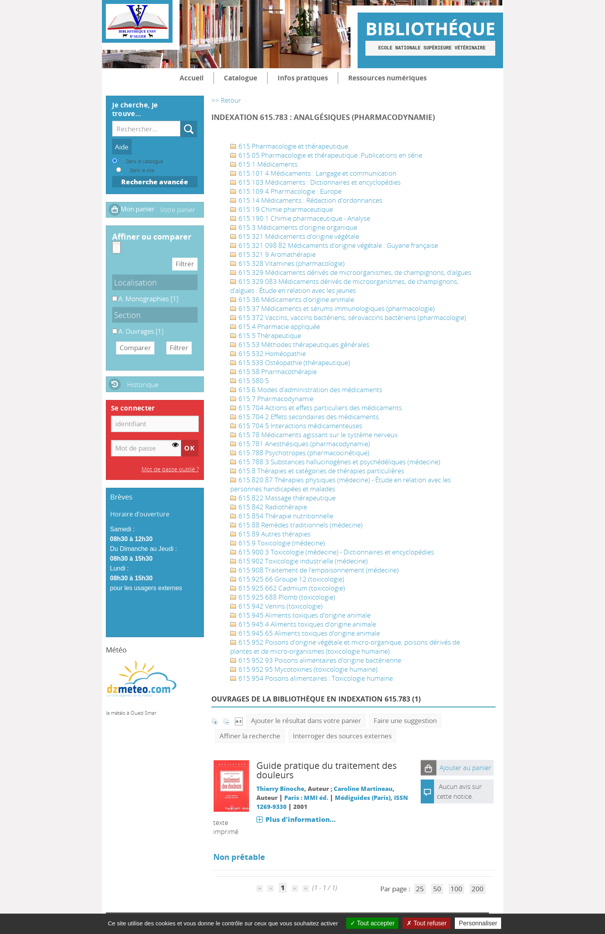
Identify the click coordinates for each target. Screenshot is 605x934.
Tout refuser (427, 923)
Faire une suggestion (405, 720)
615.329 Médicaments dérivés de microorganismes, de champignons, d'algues (350, 272)
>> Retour (226, 100)
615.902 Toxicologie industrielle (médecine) (299, 560)
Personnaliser (478, 923)
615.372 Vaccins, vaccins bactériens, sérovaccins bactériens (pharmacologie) (348, 317)
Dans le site (142, 170)
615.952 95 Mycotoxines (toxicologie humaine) (304, 669)
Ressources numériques (387, 77)
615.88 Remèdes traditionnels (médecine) (296, 524)
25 (420, 888)
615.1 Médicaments (264, 164)
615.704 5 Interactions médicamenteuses (296, 425)
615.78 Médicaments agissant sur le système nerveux (314, 434)
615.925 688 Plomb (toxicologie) (282, 596)
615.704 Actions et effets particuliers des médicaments (316, 407)
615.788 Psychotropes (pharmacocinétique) (299, 452)
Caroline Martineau (363, 788)
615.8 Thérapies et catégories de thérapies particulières (317, 470)
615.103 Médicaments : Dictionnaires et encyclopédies (315, 182)
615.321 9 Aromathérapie (273, 254)
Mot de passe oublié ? (170, 469)
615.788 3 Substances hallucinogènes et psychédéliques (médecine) (335, 461)
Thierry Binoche (280, 788)
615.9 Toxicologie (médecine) (277, 542)
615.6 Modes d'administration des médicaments (306, 389)
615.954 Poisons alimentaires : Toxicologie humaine (311, 678)
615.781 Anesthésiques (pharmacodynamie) (300, 443)
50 (437, 888)
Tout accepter (372, 923)
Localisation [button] (135, 282)
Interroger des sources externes (342, 735)
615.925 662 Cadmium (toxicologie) (287, 587)
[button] (428, 768)
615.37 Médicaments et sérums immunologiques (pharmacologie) (332, 308)
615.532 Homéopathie (268, 353)
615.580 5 (249, 380)
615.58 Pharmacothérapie (273, 371)
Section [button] (127, 314)
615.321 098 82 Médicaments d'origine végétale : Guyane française (334, 245)
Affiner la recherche (250, 735)
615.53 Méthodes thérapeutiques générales (299, 344)
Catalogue (240, 77)
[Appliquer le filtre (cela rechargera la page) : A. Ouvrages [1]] (141, 331)
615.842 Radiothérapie (268, 506)
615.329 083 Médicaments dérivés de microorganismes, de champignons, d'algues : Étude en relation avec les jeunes (344, 286)
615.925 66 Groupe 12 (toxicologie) (287, 578)
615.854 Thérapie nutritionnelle (281, 515)
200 (477, 888)
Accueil (191, 77)
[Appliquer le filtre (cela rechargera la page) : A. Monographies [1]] (148, 298)
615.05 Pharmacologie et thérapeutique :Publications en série (326, 155)
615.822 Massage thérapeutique (283, 497)
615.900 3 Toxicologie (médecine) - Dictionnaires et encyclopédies (332, 551)
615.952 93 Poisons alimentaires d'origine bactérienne (315, 660)
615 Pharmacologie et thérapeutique (289, 146)
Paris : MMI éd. (306, 797)
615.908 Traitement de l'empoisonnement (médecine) (314, 569)
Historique (142, 384)
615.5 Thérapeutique (265, 335)
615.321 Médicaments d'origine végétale (294, 236)
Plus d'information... (300, 819)
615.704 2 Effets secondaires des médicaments (304, 416)
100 (456, 888)
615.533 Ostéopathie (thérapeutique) (290, 362)
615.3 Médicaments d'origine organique (293, 227)
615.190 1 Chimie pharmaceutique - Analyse (300, 218)
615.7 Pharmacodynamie (271, 398)
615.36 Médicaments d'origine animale (292, 299)
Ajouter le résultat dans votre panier (306, 720)
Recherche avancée (154, 181)
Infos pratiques (303, 77)
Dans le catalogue (144, 161)
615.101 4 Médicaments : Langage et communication (313, 173)
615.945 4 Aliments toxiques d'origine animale (303, 624)
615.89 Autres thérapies (270, 533)
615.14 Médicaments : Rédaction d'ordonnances (306, 200)
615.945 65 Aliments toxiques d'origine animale (305, 633)
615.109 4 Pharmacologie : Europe (286, 191)
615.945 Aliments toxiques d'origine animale (300, 615)
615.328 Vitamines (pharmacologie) (287, 263)
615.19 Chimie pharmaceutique (281, 209)
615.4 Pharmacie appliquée (275, 326)
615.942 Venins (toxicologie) (276, 606)
